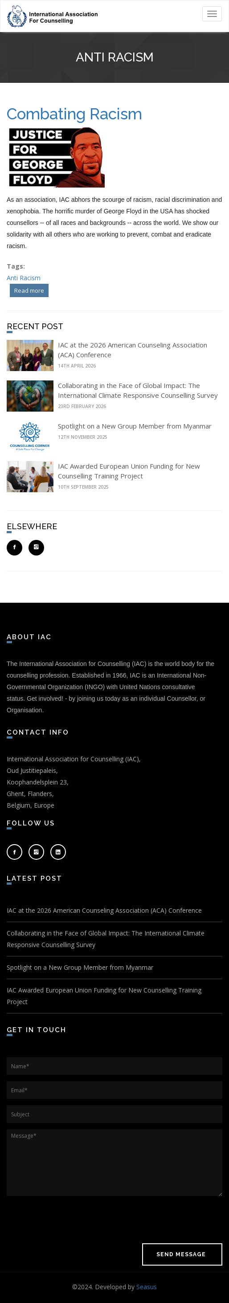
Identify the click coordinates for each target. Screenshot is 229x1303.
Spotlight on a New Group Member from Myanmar (135, 425)
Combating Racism (74, 114)
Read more (31, 289)
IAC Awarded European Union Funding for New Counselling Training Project (104, 996)
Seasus (146, 1287)
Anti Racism (24, 278)
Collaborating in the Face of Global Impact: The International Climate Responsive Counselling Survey (105, 939)
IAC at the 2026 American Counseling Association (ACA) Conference (104, 910)
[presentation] (74, 1219)
